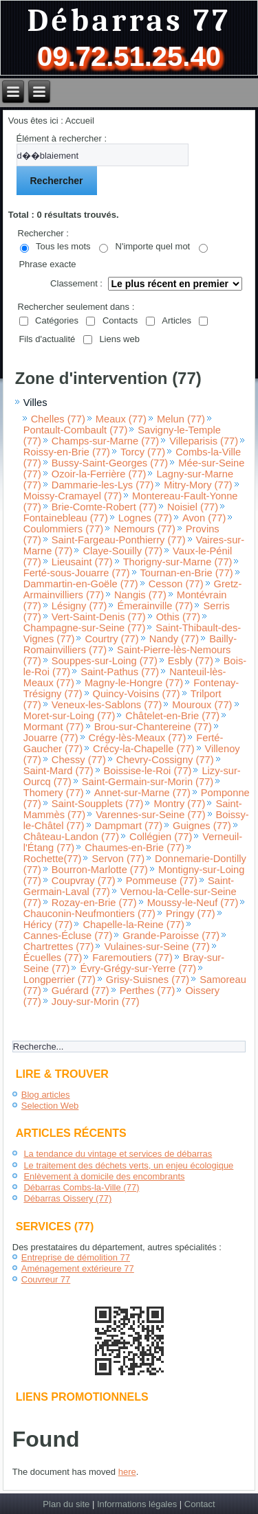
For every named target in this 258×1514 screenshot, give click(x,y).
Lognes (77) (145, 517)
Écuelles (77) (53, 957)
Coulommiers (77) (63, 528)
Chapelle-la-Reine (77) (133, 924)
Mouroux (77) (202, 704)
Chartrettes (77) (58, 946)
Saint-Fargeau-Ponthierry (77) (119, 539)
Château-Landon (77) (71, 836)
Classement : (76, 283)
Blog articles (45, 1094)
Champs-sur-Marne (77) (105, 441)
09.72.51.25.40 (129, 56)
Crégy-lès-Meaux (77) (137, 737)
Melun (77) (181, 419)
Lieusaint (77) (82, 561)
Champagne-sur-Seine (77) (84, 627)
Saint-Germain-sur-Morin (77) (147, 781)
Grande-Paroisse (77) (170, 935)
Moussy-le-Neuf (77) (193, 902)
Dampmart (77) (129, 825)
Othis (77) (178, 616)
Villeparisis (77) (203, 441)
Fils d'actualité (47, 339)
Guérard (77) (80, 990)
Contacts (120, 320)
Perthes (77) (147, 990)
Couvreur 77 (46, 1279)
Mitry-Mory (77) (198, 484)
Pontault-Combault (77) (75, 430)
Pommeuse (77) (161, 880)
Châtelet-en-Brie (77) (172, 715)
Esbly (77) (190, 660)
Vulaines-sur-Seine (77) (156, 946)
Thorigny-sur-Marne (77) (178, 561)
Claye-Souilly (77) (122, 550)
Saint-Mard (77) (58, 770)
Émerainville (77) (155, 605)
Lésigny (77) (79, 605)
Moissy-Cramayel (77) (72, 495)
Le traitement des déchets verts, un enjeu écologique (128, 1165)
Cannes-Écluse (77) (68, 935)
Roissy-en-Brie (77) (66, 452)
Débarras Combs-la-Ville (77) (81, 1187)
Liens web (119, 339)
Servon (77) (118, 858)
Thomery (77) (53, 792)
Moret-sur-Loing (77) (69, 715)
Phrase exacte (47, 264)
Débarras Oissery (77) (67, 1198)
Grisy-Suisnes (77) (147, 979)
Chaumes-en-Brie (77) (134, 847)
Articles (176, 320)
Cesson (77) (176, 583)
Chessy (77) (79, 759)
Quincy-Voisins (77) (136, 693)
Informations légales (137, 1504)
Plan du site (66, 1504)
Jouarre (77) (50, 737)
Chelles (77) (58, 419)
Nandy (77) (174, 638)
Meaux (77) (121, 419)
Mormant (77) (53, 726)
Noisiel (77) (192, 506)
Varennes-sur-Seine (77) (150, 814)
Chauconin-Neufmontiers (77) (89, 913)
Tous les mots (63, 246)
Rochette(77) (52, 858)
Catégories (56, 320)
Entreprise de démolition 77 (75, 1257)
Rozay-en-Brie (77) (94, 902)
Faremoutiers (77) (132, 957)
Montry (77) (179, 803)
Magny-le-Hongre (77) (134, 682)
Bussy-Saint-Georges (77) (110, 462)
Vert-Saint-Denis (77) (99, 616)
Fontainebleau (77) (65, 517)
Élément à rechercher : (62, 138)
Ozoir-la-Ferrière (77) (99, 473)
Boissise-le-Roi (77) (148, 770)
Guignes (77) (202, 825)
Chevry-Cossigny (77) (165, 759)
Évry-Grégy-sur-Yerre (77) (138, 968)
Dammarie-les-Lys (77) (103, 484)
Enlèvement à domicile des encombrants (103, 1176)
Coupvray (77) (84, 880)
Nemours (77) (144, 528)
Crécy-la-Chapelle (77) (143, 748)
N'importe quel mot (153, 246)
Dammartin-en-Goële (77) (80, 583)
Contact (199, 1504)
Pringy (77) (190, 913)
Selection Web (50, 1105)
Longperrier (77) (59, 979)
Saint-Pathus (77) (119, 671)
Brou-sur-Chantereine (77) (153, 726)
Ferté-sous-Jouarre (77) (76, 572)
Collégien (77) (160, 836)
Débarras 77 (128, 21)
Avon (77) (204, 517)
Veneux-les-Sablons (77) (107, 704)
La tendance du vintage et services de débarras (117, 1154)
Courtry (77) (111, 638)
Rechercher (56, 180)
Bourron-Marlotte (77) (100, 869)
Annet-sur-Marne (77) (142, 792)
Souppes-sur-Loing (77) (105, 660)
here (127, 1472)
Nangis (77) (140, 594)
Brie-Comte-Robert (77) (104, 506)
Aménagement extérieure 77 (77, 1268)
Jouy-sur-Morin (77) (96, 1001)
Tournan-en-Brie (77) (186, 572)
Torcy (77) (142, 452)
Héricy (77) (48, 924)
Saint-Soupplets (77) (98, 803)
